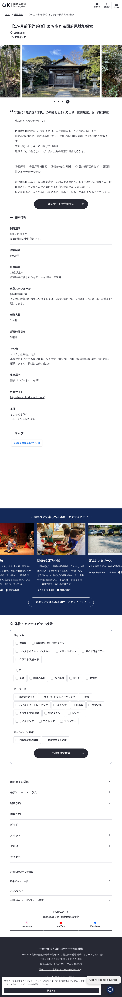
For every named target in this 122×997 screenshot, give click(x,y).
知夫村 (93, 678)
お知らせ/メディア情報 (21, 872)
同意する (51, 990)
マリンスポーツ (68, 651)
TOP (7, 14)
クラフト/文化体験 (29, 659)
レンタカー (78, 713)
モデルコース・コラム (60, 792)
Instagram (27, 924)
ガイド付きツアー (95, 651)
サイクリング (26, 721)
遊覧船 (23, 643)
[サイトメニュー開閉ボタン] (116, 5)
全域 (21, 678)
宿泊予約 (97, 7)
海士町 (76, 678)
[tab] (54, 101)
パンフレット (17, 891)
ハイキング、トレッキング (33, 705)
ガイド (14, 824)
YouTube (61, 924)
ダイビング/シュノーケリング (59, 697)
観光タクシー (55, 713)
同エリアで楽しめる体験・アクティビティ (61, 602)
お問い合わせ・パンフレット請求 (27, 900)
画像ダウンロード (19, 881)
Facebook (95, 924)
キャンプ (62, 705)
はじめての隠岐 (60, 781)
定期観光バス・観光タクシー (51, 643)
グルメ (60, 846)
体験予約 (107, 7)
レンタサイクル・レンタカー (34, 651)
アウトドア (49, 721)
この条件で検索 (61, 753)
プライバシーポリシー (20, 984)
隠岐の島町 (39, 678)
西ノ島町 (59, 678)
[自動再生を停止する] (68, 101)
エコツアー (70, 721)
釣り (87, 697)
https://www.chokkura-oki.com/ (27, 397)
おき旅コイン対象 (57, 740)
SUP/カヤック (26, 697)
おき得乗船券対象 (28, 740)
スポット (60, 835)
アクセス (15, 857)
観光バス (97, 705)
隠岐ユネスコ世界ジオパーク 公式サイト (46, 969)
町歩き (79, 705)
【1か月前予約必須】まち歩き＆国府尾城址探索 (51, 14)
